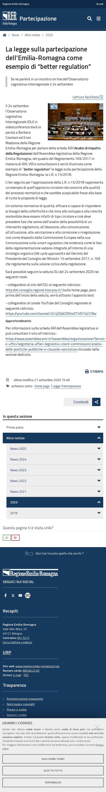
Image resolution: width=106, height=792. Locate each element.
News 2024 (55, 459)
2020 (49, 35)
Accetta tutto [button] (53, 770)
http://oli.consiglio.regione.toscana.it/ (34, 290)
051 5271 (23, 638)
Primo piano (53, 427)
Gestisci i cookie (17, 715)
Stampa (94, 371)
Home (5, 35)
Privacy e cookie (17, 709)
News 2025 (55, 448)
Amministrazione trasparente (25, 698)
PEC (26, 675)
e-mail (17, 675)
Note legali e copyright (21, 704)
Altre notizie (32, 35)
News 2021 (55, 491)
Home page (42, 386)
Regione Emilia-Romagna (16, 4)
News (15, 35)
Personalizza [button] (53, 782)
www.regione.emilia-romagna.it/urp (37, 666)
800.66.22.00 (31, 670)
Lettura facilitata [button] (88, 97)
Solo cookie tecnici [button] (53, 759)
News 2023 (55, 470)
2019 (55, 512)
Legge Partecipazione (66, 386)
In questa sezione (17, 416)
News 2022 (55, 480)
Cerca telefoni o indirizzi (17, 642)
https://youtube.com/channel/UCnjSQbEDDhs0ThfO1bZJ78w (51, 313)
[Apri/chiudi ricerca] (90, 19)
